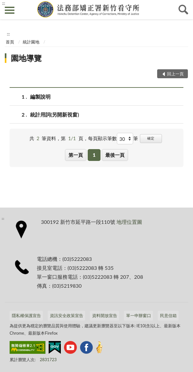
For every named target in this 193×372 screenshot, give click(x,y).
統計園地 (31, 41)
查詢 (183, 9)
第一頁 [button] (75, 155)
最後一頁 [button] (115, 155)
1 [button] (94, 155)
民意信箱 (168, 315)
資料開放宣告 (104, 315)
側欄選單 (9, 10)
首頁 (10, 41)
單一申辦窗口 (138, 315)
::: (3, 3)
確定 (150, 138)
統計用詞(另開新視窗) (54, 114)
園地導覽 (26, 58)
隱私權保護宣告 (26, 315)
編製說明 (40, 96)
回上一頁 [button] (175, 73)
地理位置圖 (129, 222)
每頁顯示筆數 (102, 138)
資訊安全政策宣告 (66, 315)
